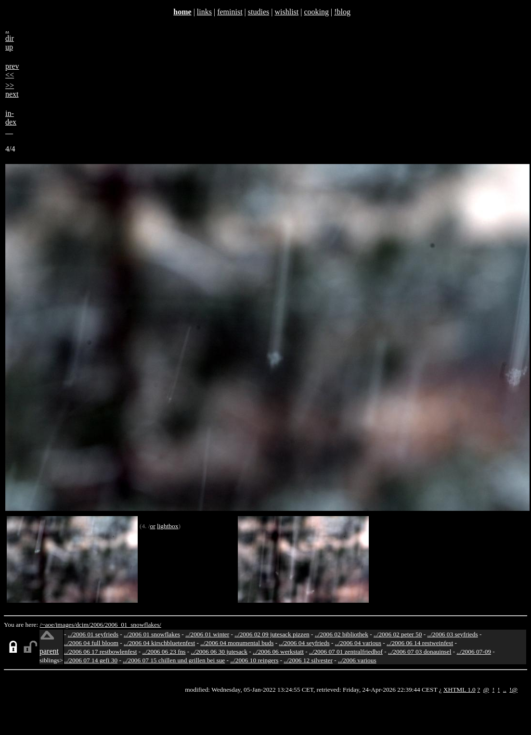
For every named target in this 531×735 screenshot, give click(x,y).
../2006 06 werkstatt (278, 651)
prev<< (12, 70)
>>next (12, 89)
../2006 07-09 (474, 651)
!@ (513, 689)
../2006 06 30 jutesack (219, 651)
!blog (342, 12)
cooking (316, 12)
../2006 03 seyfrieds (452, 634)
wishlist (286, 12)
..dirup (9, 38)
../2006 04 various (358, 642)
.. (504, 689)
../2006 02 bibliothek (341, 634)
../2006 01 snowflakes (152, 634)
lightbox (167, 526)
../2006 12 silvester (308, 660)
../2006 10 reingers (254, 660)
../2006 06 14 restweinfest (420, 642)
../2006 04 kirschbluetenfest (159, 642)
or (152, 526)
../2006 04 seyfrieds (304, 642)
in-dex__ (10, 122)
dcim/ (83, 624)
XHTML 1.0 (459, 689)
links (204, 12)
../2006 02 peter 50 (398, 634)
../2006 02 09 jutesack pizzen (271, 634)
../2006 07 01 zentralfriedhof (346, 651)
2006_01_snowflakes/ (133, 624)
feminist (229, 12)
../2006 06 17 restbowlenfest (100, 651)
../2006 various (357, 660)
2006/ (97, 624)
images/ (66, 624)
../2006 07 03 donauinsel (419, 651)
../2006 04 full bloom (91, 642)
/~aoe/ (48, 624)
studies (258, 12)
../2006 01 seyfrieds (93, 634)
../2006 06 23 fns (164, 651)
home (182, 12)
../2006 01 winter (207, 634)
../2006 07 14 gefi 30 (90, 660)
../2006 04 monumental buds (236, 642)
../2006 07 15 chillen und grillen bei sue (174, 660)
